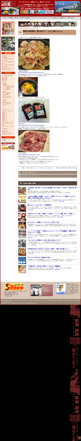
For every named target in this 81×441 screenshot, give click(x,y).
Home (5, 17)
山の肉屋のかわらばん (6, 133)
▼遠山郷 (4, 91)
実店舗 (21, 17)
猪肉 (57, 167)
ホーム (79, 4)
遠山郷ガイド (63, 17)
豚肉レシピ (4, 113)
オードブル (4, 81)
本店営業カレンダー (7, 85)
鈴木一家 (4, 105)
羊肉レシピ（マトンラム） (8, 110)
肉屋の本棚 (4, 79)
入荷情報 (63, 167)
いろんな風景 (5, 94)
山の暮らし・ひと (6, 95)
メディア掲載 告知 (6, 88)
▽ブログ (4, 82)
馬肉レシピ (4, 116)
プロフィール (34, 17)
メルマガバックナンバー (7, 132)
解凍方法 (56, 17)
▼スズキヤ (4, 99)
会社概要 (10, 17)
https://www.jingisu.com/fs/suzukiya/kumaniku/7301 (31, 125)
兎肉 (66, 167)
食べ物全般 (4, 128)
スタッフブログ (43, 17)
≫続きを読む (67, 192)
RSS (79, 11)
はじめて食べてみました (7, 75)
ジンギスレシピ (5, 109)
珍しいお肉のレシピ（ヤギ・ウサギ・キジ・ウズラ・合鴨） (8, 123)
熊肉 (59, 167)
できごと (4, 100)
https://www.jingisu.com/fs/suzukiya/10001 (29, 154)
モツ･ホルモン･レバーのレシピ (8, 127)
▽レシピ (4, 108)
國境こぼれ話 (4, 78)
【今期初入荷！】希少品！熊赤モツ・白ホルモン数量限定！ (44, 266)
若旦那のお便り (5, 131)
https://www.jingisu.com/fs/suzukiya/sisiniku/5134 (31, 72)
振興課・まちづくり (7, 102)
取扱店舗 (27, 17)
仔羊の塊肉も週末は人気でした (30, 172)
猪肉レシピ (4, 117)
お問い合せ (70, 17)
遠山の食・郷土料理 (7, 97)
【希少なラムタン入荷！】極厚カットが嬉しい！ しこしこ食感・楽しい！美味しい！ (51, 213)
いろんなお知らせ (48, 167)
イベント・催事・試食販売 (8, 86)
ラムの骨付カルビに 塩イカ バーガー (31, 176)
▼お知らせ (41, 167)
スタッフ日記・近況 (7, 103)
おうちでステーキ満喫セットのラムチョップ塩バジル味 (43, 222)
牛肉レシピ (4, 115)
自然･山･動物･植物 (7, 93)
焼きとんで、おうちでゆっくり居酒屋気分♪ (40, 205)
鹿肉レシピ (4, 119)
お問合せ (79, 8)
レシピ (50, 17)
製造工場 (16, 17)
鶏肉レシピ (4, 112)
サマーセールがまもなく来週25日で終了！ (40, 257)
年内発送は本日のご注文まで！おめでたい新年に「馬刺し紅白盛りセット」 (49, 249)
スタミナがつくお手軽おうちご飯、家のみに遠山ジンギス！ (44, 240)
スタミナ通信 (4, 77)
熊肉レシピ (4, 120)
